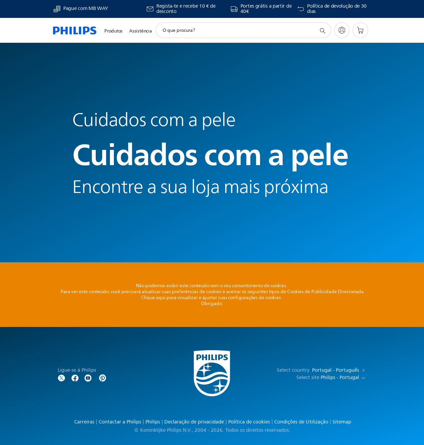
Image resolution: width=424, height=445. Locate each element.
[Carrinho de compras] (360, 30)
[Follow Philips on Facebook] (75, 377)
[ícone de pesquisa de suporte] (322, 30)
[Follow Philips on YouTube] (88, 377)
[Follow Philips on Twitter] (62, 377)
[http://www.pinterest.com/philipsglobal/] (103, 377)
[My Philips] (342, 30)
